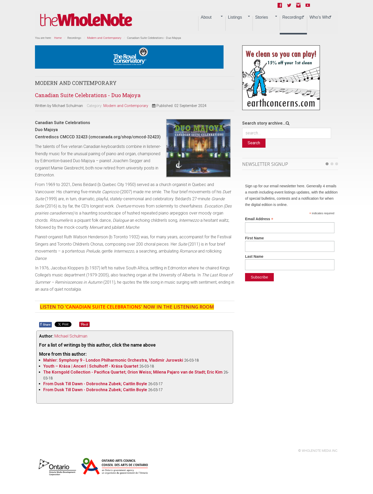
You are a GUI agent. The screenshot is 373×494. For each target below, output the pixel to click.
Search (254, 142)
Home (58, 38)
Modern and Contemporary (104, 38)
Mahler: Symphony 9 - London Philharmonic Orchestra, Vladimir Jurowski (113, 360)
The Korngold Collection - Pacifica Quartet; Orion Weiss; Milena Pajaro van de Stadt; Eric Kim (133, 372)
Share (45, 324)
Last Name (254, 256)
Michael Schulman (70, 336)
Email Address (259, 219)
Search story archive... (264, 123)
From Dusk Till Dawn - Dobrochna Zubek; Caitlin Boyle (95, 383)
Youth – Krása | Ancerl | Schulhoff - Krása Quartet (90, 366)
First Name (254, 238)
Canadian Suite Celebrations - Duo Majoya (87, 95)
